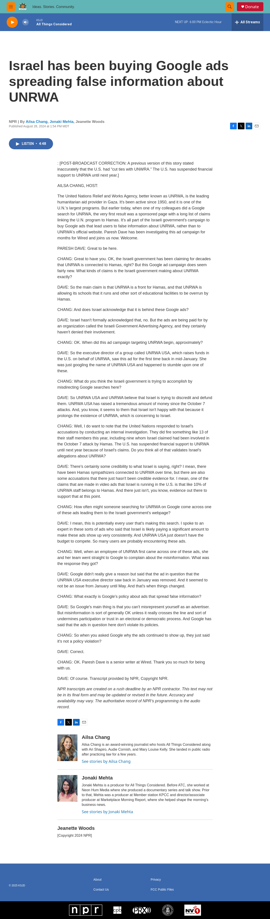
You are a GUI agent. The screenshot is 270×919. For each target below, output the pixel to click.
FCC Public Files (162, 889)
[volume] (25, 22)
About (97, 879)
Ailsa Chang (36, 122)
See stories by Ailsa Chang (106, 761)
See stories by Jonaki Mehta (107, 811)
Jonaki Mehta (62, 122)
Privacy (156, 879)
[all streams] (247, 22)
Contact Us (101, 889)
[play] (12, 22)
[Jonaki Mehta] (67, 788)
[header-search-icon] (229, 6)
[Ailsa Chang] (67, 747)
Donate (252, 6)
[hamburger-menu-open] (11, 6)
